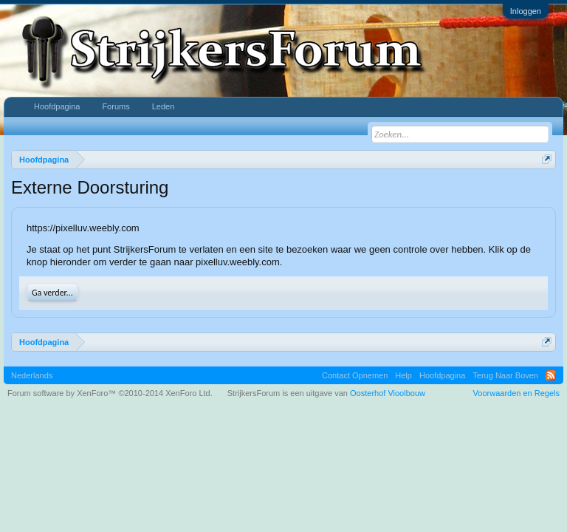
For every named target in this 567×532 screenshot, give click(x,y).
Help (403, 375)
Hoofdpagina (57, 106)
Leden (163, 106)
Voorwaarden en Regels (516, 393)
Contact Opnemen (355, 375)
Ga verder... (52, 292)
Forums (115, 106)
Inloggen (525, 11)
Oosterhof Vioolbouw (387, 393)
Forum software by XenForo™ (110, 393)
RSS (551, 375)
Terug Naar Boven (505, 375)
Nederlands (31, 375)
